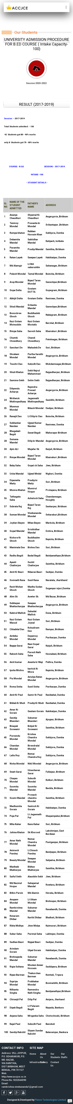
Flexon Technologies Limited (50, 1100)
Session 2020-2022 (36, 71)
